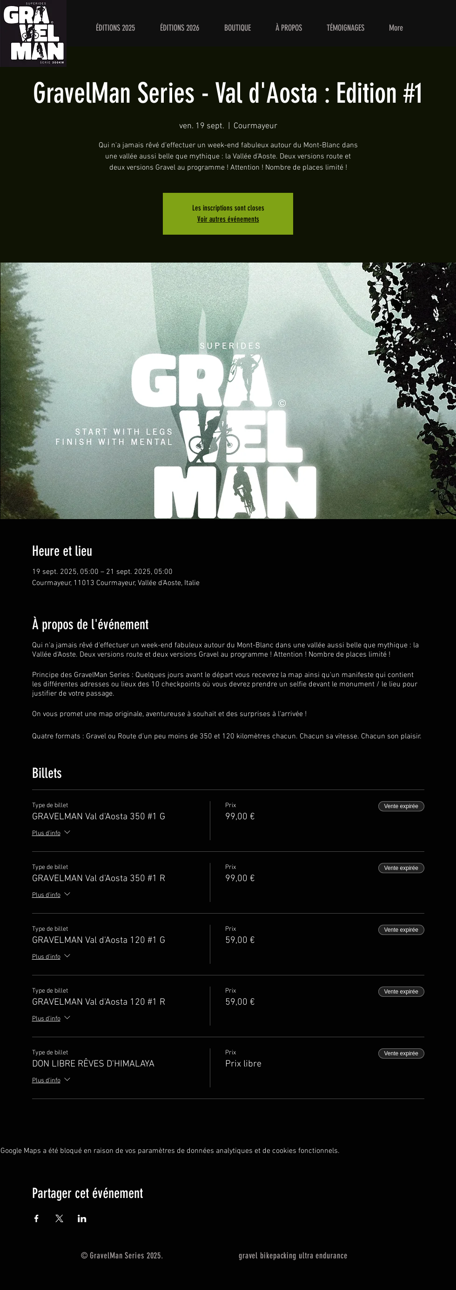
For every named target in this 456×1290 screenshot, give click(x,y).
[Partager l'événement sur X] (59, 1218)
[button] (115, 28)
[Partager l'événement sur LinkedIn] (82, 1218)
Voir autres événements (228, 219)
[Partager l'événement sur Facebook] (36, 1218)
